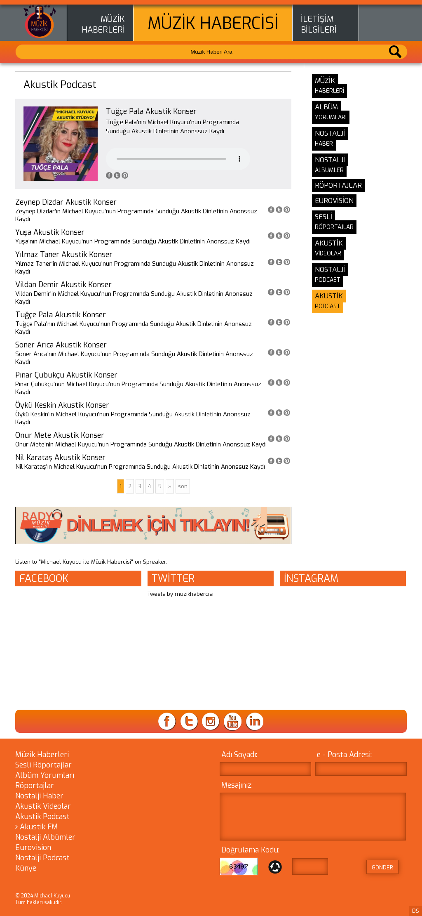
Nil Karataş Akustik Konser (60, 458)
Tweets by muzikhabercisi (180, 593)
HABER (324, 144)
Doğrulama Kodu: (250, 850)
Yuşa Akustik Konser (49, 232)
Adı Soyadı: (239, 755)
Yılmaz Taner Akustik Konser (64, 255)
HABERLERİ (103, 30)
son (183, 486)
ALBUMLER (329, 170)
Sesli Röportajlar (43, 765)
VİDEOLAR (328, 253)
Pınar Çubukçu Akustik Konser (66, 375)
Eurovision (33, 847)
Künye (25, 868)
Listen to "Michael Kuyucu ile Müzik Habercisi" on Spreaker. (91, 561)
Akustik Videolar (43, 806)
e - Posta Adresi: (344, 755)
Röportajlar (34, 786)
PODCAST (327, 280)
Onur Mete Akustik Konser (59, 435)
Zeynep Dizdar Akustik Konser (66, 202)
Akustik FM (36, 827)
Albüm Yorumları (44, 775)
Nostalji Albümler (45, 837)
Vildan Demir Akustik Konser (63, 285)
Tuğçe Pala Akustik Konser (60, 315)
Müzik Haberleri (42, 755)
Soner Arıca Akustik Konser (61, 345)
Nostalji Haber (39, 796)
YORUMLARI (331, 117)
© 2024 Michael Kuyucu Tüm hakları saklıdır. (42, 899)
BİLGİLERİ (319, 30)
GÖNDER (382, 867)
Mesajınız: (237, 785)
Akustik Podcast (42, 817)
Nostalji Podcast (42, 858)
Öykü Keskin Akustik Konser (62, 405)
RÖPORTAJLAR (334, 227)
